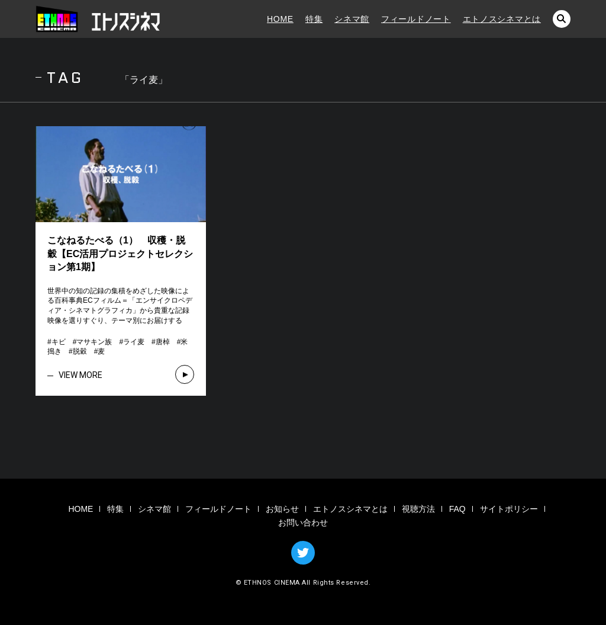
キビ (58, 342)
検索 (561, 19)
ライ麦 (133, 342)
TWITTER (303, 553)
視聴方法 (418, 509)
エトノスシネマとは (502, 19)
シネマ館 (351, 19)
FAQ (457, 509)
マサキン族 (94, 342)
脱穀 (80, 351)
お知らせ (282, 509)
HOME (280, 19)
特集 (314, 19)
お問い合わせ (303, 522)
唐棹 (163, 342)
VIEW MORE (80, 375)
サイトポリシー (509, 509)
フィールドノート (416, 19)
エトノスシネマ (98, 19)
